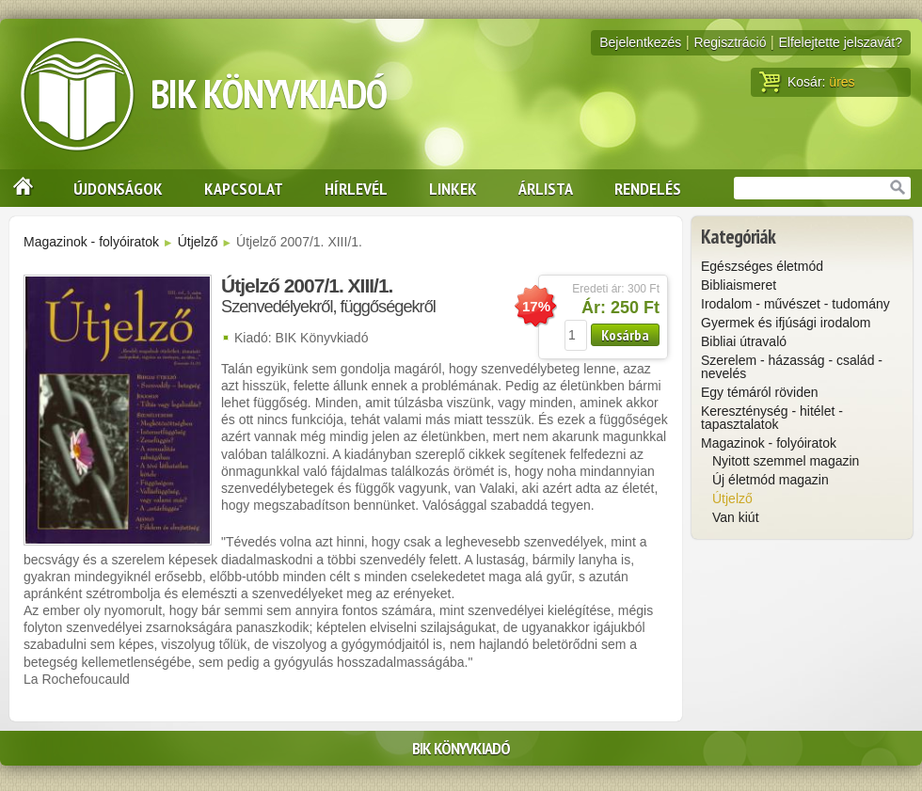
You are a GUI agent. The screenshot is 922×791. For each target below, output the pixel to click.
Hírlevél (356, 188)
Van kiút (735, 517)
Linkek (453, 188)
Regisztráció (729, 42)
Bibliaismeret (738, 285)
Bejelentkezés (640, 42)
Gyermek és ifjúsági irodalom (786, 322)
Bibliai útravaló (744, 341)
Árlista (545, 188)
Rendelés (647, 188)
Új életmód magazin (770, 479)
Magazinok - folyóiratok (91, 241)
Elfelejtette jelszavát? (840, 42)
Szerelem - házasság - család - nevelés (791, 367)
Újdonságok (118, 188)
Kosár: (807, 81)
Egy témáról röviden (760, 392)
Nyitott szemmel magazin (785, 460)
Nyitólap (17, 188)
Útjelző (198, 241)
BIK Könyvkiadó (269, 93)
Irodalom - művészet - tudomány (795, 303)
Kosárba (625, 334)
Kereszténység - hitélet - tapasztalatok (772, 417)
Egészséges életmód (762, 266)
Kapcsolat (243, 188)
